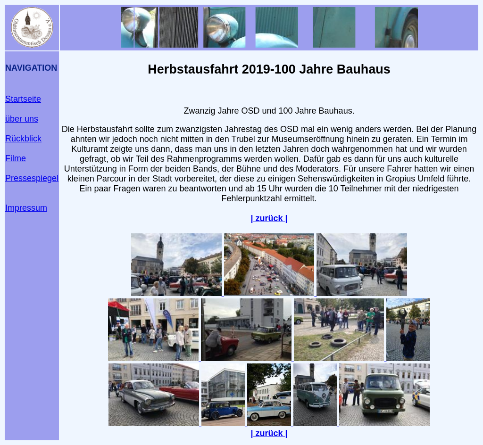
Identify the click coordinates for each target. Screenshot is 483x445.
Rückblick (23, 138)
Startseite (23, 99)
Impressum (26, 208)
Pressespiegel (31, 178)
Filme (15, 158)
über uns (21, 119)
